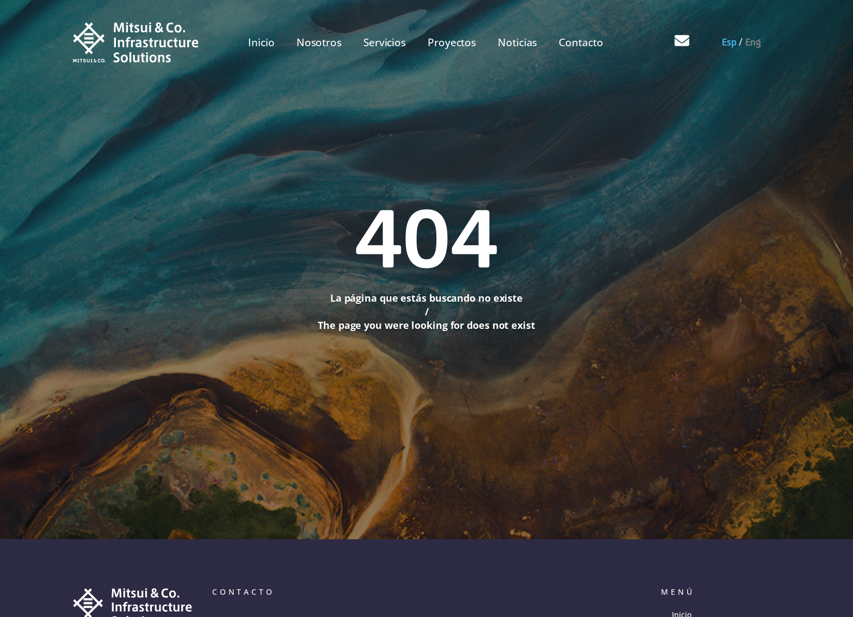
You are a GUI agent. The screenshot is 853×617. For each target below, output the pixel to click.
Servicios (384, 42)
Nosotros (319, 42)
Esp (729, 42)
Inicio (261, 42)
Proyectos (452, 42)
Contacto (581, 42)
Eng (753, 42)
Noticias (517, 42)
